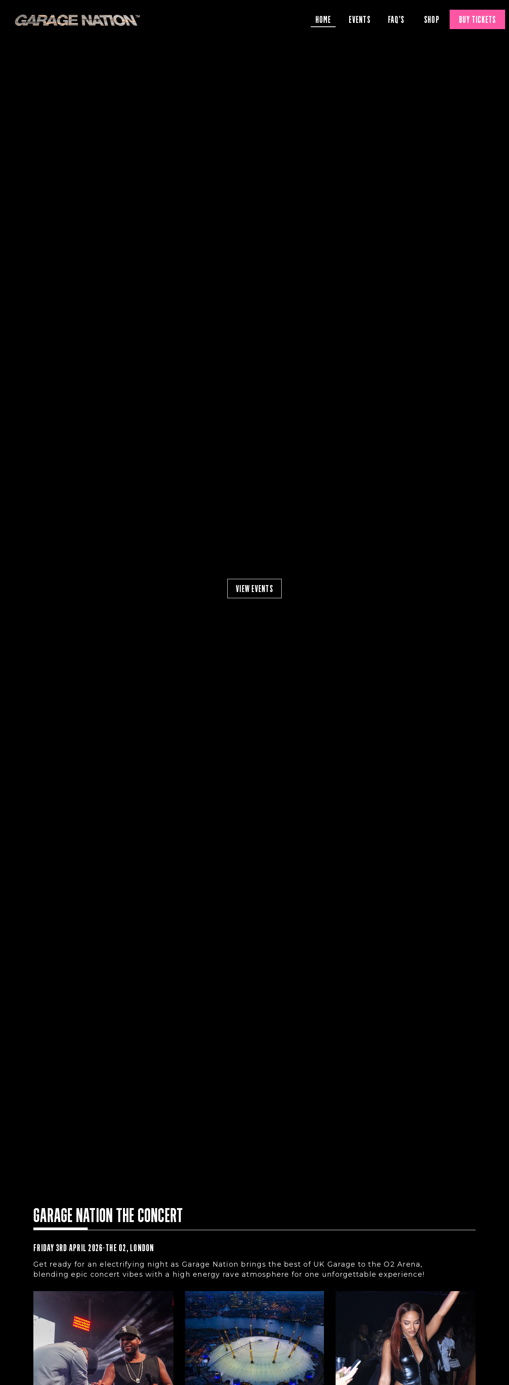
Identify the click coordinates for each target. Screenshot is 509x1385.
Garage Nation (77, 20)
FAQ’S (396, 19)
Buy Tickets (477, 19)
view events (254, 588)
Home (323, 19)
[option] (254, 588)
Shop (432, 19)
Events (359, 19)
